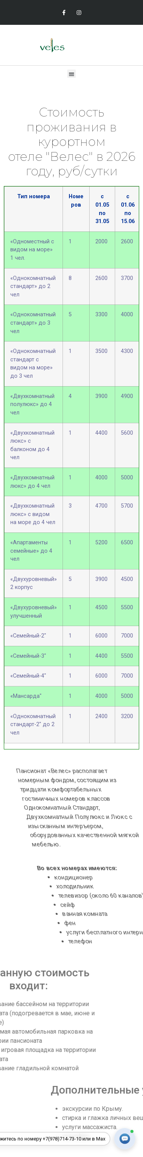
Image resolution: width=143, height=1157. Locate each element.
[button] (71, 74)
